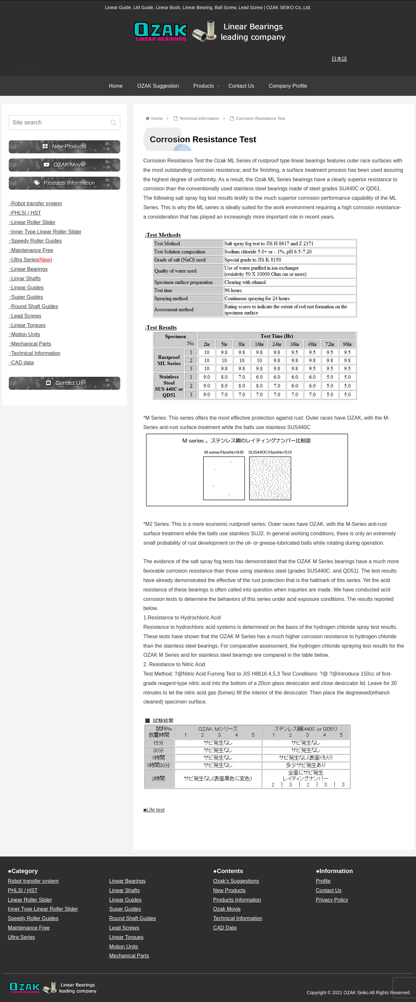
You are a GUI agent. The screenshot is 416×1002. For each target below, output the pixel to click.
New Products (229, 890)
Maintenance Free (29, 928)
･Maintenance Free (31, 250)
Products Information (237, 900)
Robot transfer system (33, 881)
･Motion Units (24, 334)
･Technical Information (34, 353)
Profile (323, 881)
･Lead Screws (25, 316)
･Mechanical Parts (30, 344)
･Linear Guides (26, 287)
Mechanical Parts (129, 955)
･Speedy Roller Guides (35, 241)
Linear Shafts (124, 890)
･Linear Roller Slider (32, 222)
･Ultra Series (30, 259)
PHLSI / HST (23, 890)
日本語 (339, 59)
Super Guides (125, 909)
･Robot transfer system (35, 203)
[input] (65, 122)
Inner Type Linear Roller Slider (43, 909)
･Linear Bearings (28, 269)
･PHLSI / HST (25, 213)
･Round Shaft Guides (33, 306)
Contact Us (329, 890)
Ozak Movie (226, 909)
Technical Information (237, 918)
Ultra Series (21, 937)
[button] (113, 122)
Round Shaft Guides (132, 918)
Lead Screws (124, 928)
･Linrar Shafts (25, 278)
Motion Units (123, 946)
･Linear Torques (27, 325)
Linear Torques (126, 937)
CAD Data (225, 928)
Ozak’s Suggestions (236, 881)
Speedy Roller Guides (33, 918)
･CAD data (21, 362)
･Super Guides (26, 297)
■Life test (154, 810)
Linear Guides (125, 900)
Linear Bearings (127, 881)
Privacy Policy (332, 900)
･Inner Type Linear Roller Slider (45, 232)
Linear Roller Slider (30, 900)
